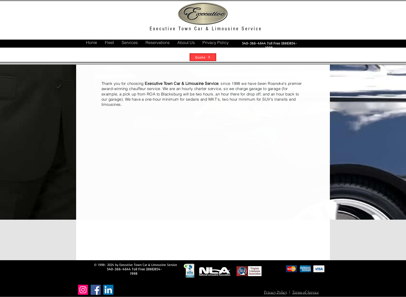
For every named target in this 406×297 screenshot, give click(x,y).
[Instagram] (83, 290)
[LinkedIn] (108, 290)
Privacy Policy (275, 292)
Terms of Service (305, 292)
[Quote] (203, 57)
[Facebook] (96, 290)
